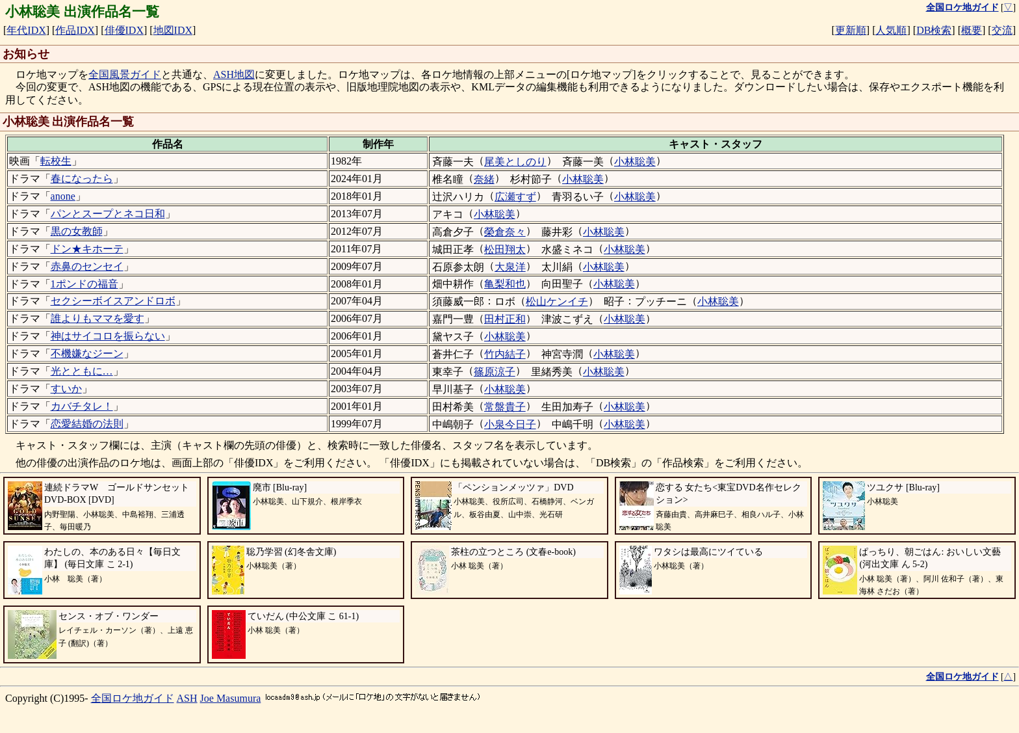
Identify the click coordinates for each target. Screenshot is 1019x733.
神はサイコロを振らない (108, 335)
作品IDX (74, 30)
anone (63, 196)
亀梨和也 (505, 283)
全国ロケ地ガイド (132, 698)
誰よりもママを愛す (97, 318)
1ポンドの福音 (84, 283)
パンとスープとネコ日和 (108, 213)
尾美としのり (515, 161)
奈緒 (484, 179)
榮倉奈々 (505, 231)
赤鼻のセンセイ (87, 266)
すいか (66, 388)
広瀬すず (515, 196)
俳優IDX (124, 30)
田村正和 (505, 319)
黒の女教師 (77, 231)
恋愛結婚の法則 (87, 423)
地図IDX (172, 30)
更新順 (850, 30)
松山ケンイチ (557, 301)
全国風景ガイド (124, 74)
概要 (971, 30)
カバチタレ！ (82, 406)
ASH (187, 698)
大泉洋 (510, 267)
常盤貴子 (505, 406)
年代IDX (25, 30)
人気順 (891, 30)
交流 (1002, 30)
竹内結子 (505, 354)
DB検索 (933, 30)
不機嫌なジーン (87, 353)
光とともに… (82, 371)
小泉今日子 (510, 424)
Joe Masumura (230, 698)
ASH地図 (234, 74)
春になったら (82, 178)
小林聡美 (635, 161)
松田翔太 (505, 249)
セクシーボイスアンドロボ (113, 300)
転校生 (55, 161)
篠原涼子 (494, 371)
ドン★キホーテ (87, 248)
